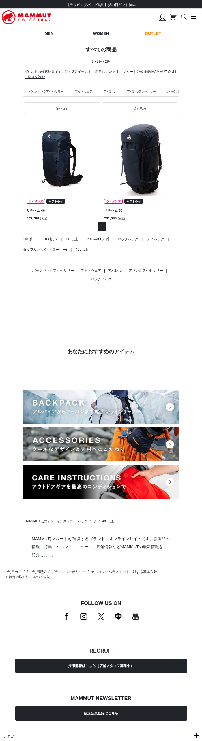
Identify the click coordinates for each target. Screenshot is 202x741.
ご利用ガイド (14, 572)
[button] (62, 108)
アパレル (109, 91)
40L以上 (82, 250)
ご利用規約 (38, 572)
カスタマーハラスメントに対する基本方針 (123, 572)
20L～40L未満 (98, 239)
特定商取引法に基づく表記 (29, 577)
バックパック (176, 91)
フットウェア (83, 91)
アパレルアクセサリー (141, 91)
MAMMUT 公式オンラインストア (49, 521)
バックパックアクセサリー (46, 91)
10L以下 (50, 239)
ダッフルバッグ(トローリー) (45, 250)
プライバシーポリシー (68, 572)
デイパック (155, 239)
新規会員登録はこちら (101, 713)
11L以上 (72, 239)
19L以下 (29, 239)
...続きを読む (35, 77)
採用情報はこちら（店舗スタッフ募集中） (101, 666)
